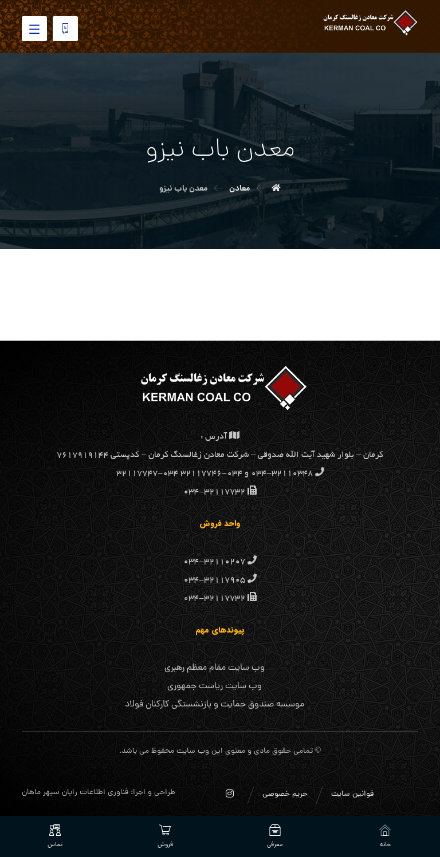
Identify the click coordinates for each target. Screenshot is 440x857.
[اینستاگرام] (230, 793)
